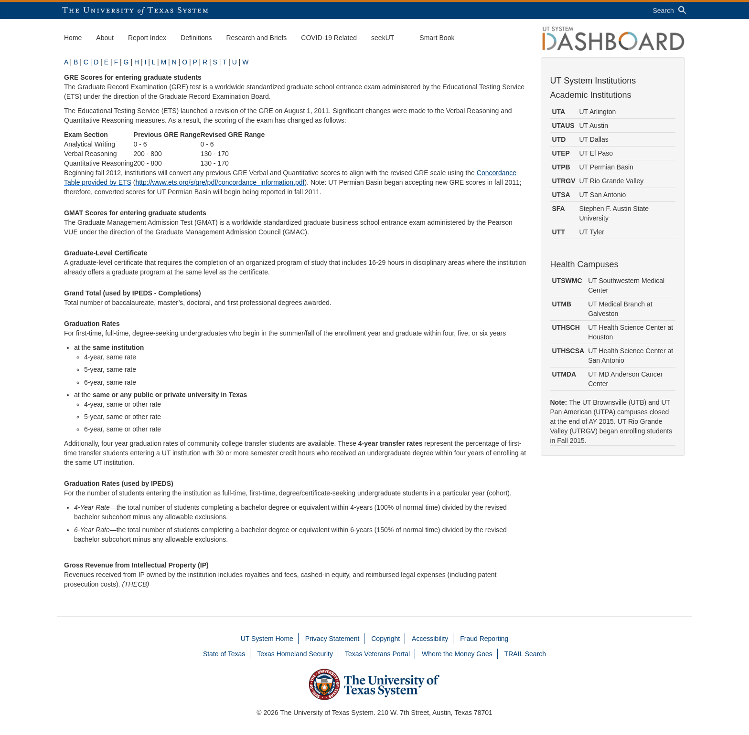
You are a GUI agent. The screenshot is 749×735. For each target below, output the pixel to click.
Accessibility (430, 638)
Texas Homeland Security (295, 654)
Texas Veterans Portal (377, 654)
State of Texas (224, 654)
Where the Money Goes (457, 654)
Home (73, 38)
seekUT (382, 38)
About (105, 38)
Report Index (147, 38)
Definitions (196, 38)
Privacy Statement (332, 638)
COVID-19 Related (329, 38)
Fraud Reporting (484, 638)
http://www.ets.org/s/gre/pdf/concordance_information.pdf (219, 182)
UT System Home (267, 638)
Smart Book (436, 38)
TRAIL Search (525, 654)
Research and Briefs (256, 38)
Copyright (385, 638)
